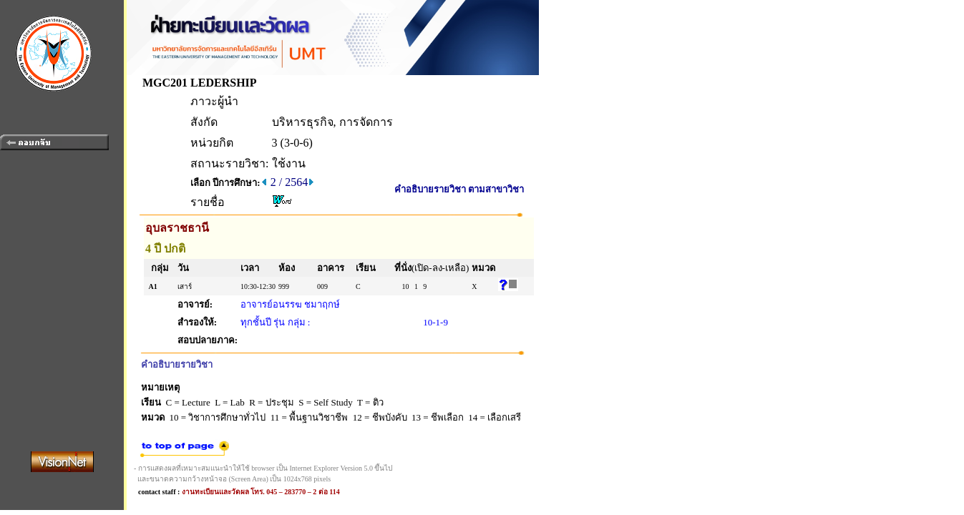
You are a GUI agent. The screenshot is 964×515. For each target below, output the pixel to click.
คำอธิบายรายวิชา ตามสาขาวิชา (459, 189)
